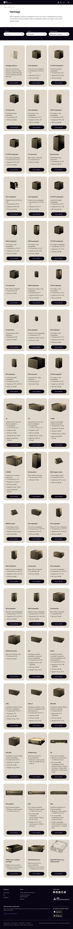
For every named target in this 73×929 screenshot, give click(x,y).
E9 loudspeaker (10, 374)
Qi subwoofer (54, 608)
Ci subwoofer (10, 330)
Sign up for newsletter (10, 913)
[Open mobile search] (61, 2)
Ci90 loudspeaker (55, 285)
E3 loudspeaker (55, 330)
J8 (6, 418)
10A (29, 651)
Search (7, 31)
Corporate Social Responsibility (25, 895)
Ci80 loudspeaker (33, 285)
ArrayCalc (6, 892)
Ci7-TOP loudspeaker (56, 241)
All (14, 7)
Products (10, 7)
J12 (29, 418)
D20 (29, 804)
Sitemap (31, 925)
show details (14, 83)
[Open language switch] (65, 2)
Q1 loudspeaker (32, 523)
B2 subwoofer (54, 154)
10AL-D (30, 704)
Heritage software (11, 65)
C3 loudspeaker (33, 65)
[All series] (37, 33)
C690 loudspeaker (56, 110)
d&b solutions (24, 925)
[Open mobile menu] (68, 2)
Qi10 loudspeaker (33, 608)
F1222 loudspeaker (56, 374)
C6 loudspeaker (33, 110)
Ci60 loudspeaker (33, 241)
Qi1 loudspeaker (55, 566)
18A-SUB (53, 704)
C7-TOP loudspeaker (12, 154)
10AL (7, 704)
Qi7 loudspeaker (11, 608)
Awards (22, 899)
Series (29, 31)
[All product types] (60, 33)
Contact (28, 923)
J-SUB (52, 418)
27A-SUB (8, 752)
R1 (4, 895)
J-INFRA (8, 472)
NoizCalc (6, 897)
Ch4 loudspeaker (11, 197)
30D (51, 804)
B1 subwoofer (32, 472)
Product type (53, 31)
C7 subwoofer (32, 154)
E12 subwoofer (32, 374)
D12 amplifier (10, 804)
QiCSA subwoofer (11, 651)
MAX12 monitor (10, 523)
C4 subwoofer (10, 110)
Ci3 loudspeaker (33, 197)
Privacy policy (14, 923)
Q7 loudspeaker (55, 523)
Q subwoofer (32, 566)
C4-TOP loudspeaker (56, 65)
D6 (51, 752)
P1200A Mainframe (34, 860)
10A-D (52, 651)
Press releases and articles (27, 892)
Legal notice (6, 923)
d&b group (16, 925)
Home (5, 7)
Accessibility (22, 923)
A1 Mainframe (32, 752)
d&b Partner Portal (8, 925)
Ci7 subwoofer (10, 285)
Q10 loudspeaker (11, 566)
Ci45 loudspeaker (11, 241)
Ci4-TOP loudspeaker (57, 197)
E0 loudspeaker (33, 330)
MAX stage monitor (56, 472)
